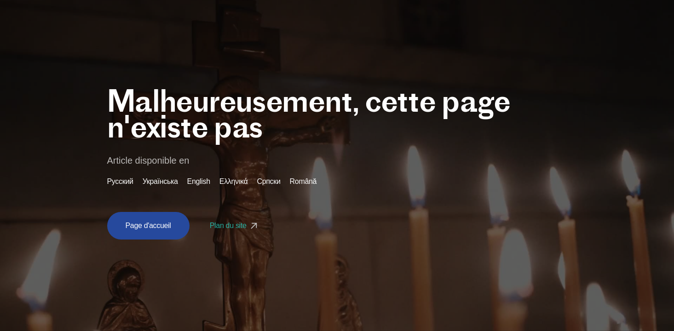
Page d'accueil (148, 225)
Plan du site (234, 225)
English (198, 181)
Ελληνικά (233, 181)
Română (303, 181)
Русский (120, 181)
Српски (268, 181)
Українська (160, 181)
